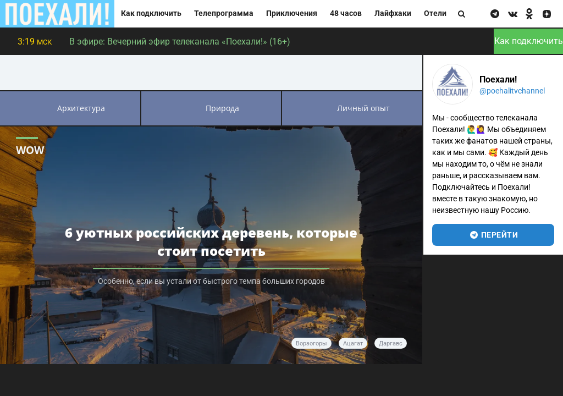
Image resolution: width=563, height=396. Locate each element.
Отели (435, 13)
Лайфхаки (392, 13)
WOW (30, 149)
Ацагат (353, 343)
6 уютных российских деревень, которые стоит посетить (211, 241)
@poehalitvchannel (512, 90)
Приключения (291, 13)
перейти (493, 234)
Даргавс (390, 343)
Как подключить (151, 13)
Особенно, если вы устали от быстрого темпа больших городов (211, 281)
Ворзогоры (311, 343)
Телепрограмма (223, 13)
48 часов (346, 13)
